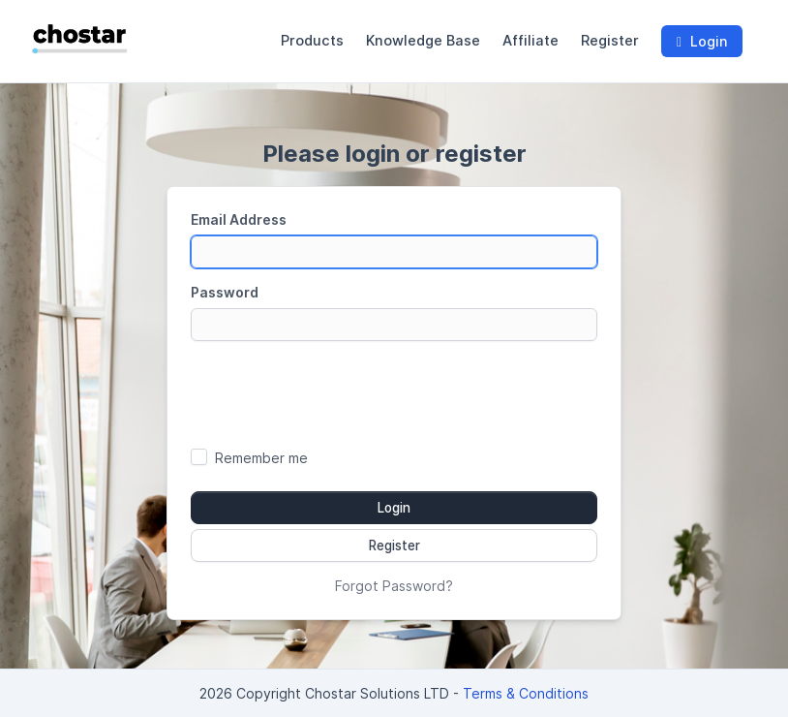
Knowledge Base (423, 40)
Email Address (239, 219)
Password (224, 292)
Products (312, 40)
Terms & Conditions (526, 693)
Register (610, 40)
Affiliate (530, 40)
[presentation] (394, 393)
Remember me (261, 458)
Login (702, 41)
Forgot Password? (394, 585)
